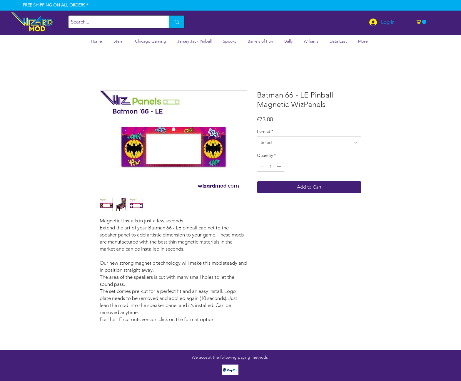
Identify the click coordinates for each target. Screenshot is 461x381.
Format (265, 131)
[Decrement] (261, 166)
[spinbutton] (270, 166)
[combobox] (309, 142)
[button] (421, 22)
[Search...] (114, 22)
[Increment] (279, 166)
